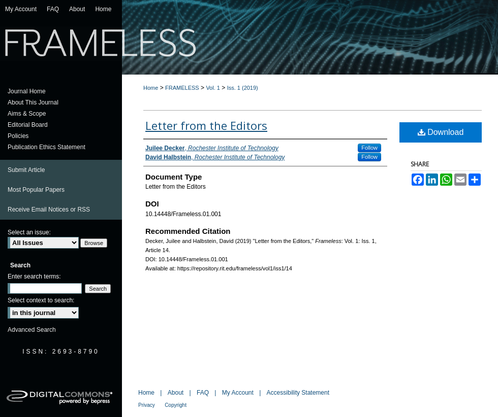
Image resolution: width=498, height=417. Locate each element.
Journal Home (27, 91)
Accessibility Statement (298, 392)
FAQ (203, 392)
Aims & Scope (27, 113)
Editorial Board (28, 124)
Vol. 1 (213, 88)
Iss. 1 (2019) (242, 88)
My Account (238, 392)
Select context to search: (41, 300)
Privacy (146, 405)
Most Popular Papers (36, 189)
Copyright (175, 405)
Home (150, 88)
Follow (369, 148)
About (175, 392)
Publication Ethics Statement (46, 147)
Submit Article (26, 169)
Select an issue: (29, 232)
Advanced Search (32, 329)
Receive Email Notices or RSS (49, 209)
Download (441, 132)
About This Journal (33, 102)
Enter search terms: (34, 276)
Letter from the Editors (206, 125)
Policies (18, 136)
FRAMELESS (182, 88)
